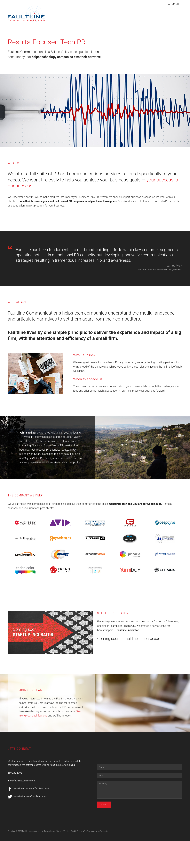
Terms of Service (63, 831)
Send (104, 804)
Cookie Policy (76, 831)
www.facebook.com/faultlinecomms (32, 788)
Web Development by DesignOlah (96, 831)
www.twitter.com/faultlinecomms (31, 796)
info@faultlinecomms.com (21, 780)
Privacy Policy (49, 831)
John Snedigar (27, 432)
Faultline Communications (29, 14)
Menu (175, 4)
